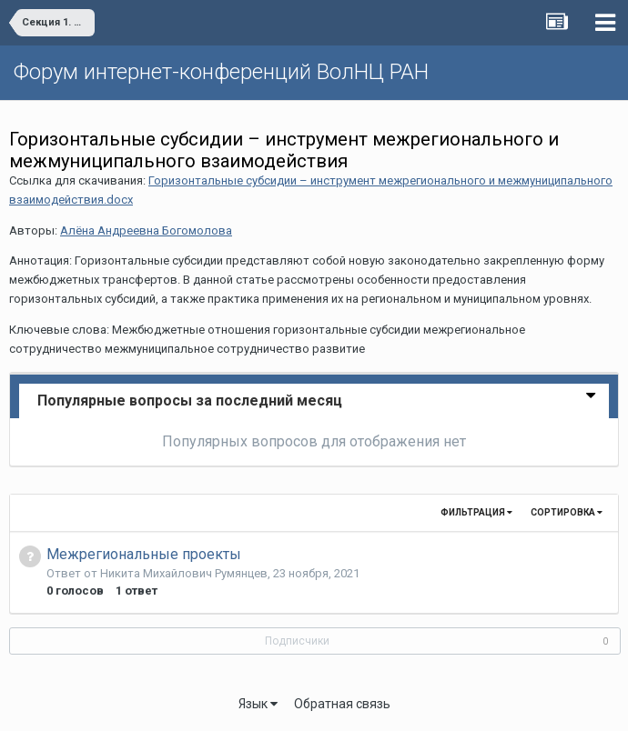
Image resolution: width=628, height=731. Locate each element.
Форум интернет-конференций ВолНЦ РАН (221, 72)
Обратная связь (342, 703)
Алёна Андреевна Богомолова (146, 230)
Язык (258, 703)
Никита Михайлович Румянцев (184, 573)
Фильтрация (476, 512)
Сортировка (567, 512)
